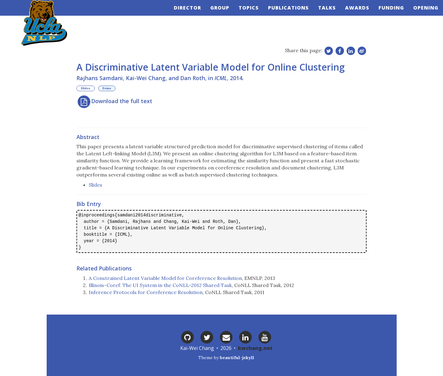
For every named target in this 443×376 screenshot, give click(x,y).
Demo (107, 89)
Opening (421, 13)
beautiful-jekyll (237, 357)
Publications (283, 13)
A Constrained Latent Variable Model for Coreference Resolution (165, 278)
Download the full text (114, 101)
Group (215, 13)
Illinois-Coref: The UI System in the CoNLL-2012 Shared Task (160, 285)
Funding (386, 13)
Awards (352, 13)
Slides (85, 89)
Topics (244, 13)
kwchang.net (255, 348)
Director (182, 13)
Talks (322, 13)
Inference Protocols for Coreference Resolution (146, 292)
